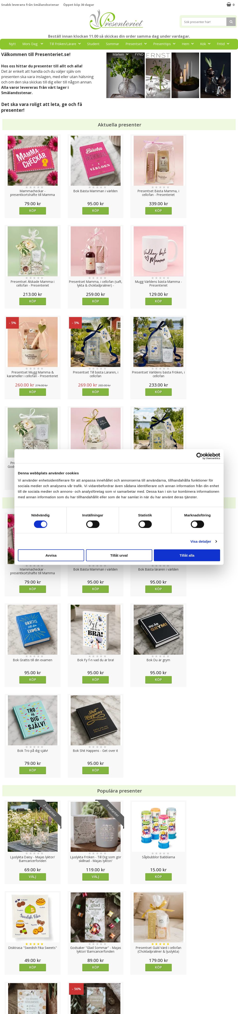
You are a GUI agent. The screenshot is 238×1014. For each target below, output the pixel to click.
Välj (30, 695)
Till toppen (119, 947)
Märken (121, 54)
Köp (30, 210)
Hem (189, 43)
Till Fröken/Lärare (66, 43)
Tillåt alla (187, 555)
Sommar (112, 44)
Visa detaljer (200, 541)
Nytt (12, 44)
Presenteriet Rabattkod (19, 992)
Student (93, 44)
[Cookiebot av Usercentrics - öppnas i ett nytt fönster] (199, 456)
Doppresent (10, 1006)
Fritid (224, 43)
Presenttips (165, 43)
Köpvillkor (8, 977)
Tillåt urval (119, 555)
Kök (206, 43)
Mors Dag (34, 43)
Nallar (5, 999)
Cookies (7, 963)
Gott (101, 54)
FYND (139, 54)
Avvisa (51, 555)
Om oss (7, 985)
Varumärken (10, 970)
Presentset (137, 43)
